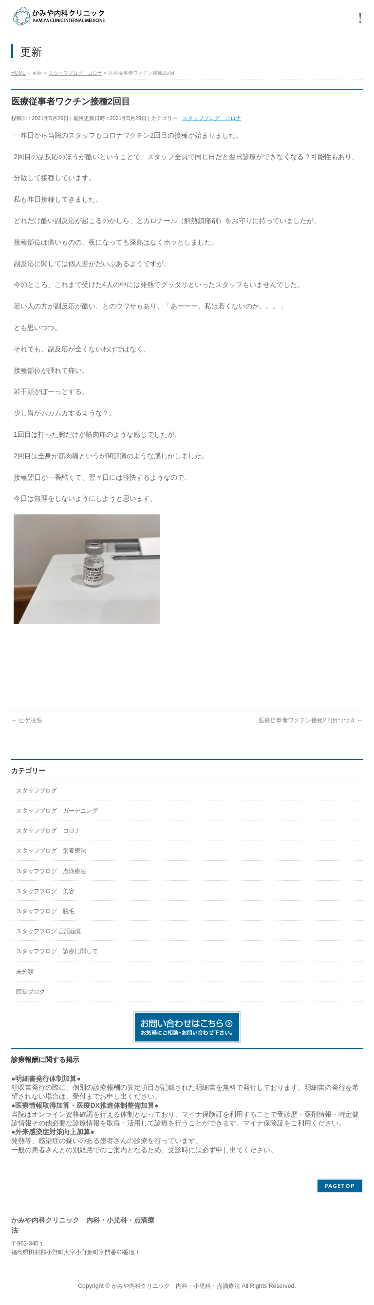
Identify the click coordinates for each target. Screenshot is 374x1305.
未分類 (25, 971)
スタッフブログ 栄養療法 (51, 850)
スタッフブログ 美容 (45, 891)
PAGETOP (339, 1186)
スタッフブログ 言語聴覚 (49, 931)
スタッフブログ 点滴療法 (51, 871)
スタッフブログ (36, 790)
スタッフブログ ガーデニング (57, 810)
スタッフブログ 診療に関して (57, 951)
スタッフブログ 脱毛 (45, 911)
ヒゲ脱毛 (26, 720)
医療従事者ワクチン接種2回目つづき (311, 720)
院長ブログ (30, 991)
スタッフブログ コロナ (211, 118)
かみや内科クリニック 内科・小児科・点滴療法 (176, 1286)
